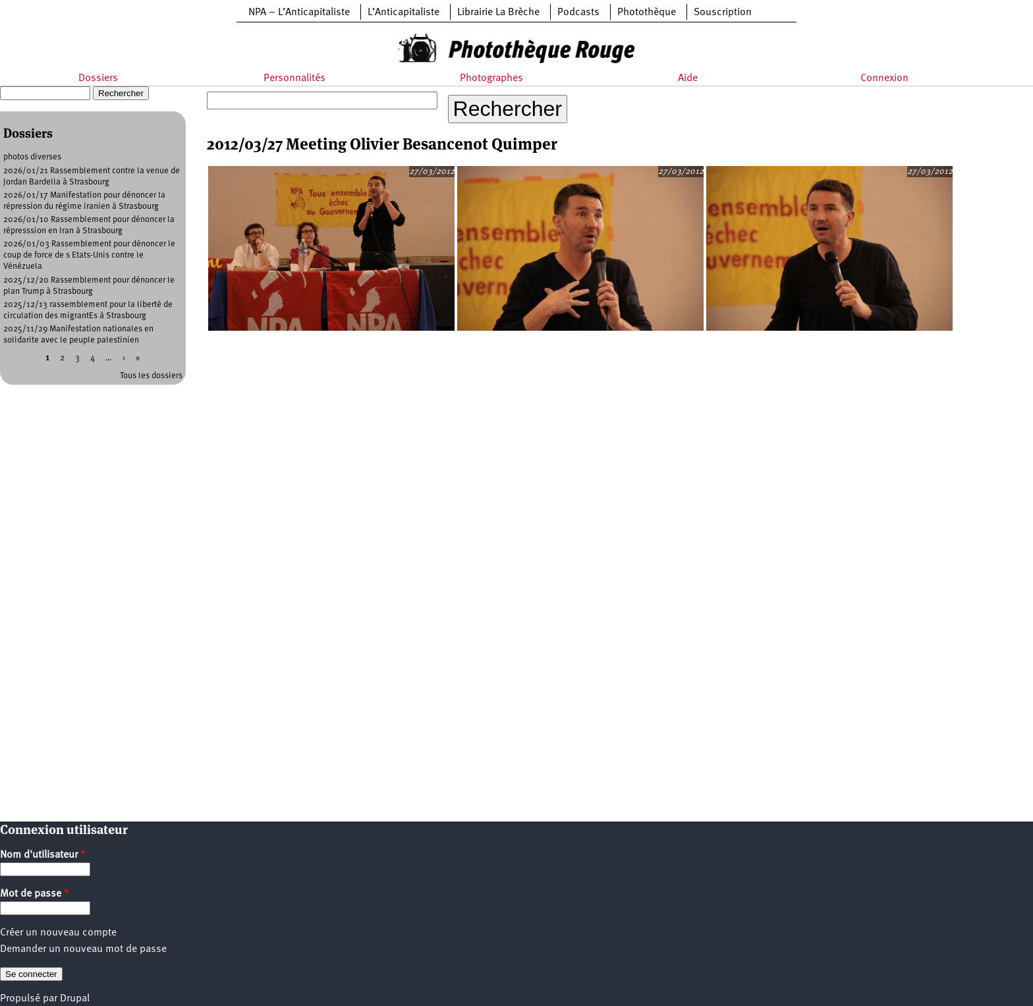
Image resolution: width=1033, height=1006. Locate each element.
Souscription (723, 12)
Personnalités (294, 78)
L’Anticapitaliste (403, 12)
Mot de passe (34, 894)
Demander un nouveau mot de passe (83, 949)
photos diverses (32, 157)
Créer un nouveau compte (58, 933)
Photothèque (646, 12)
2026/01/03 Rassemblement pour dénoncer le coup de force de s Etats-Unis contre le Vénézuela (89, 255)
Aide (688, 78)
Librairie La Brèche (498, 12)
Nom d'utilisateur (43, 855)
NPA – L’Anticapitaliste (299, 12)
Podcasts (578, 12)
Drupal (75, 998)
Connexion (884, 78)
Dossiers (98, 78)
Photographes (491, 78)
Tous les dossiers (151, 376)
